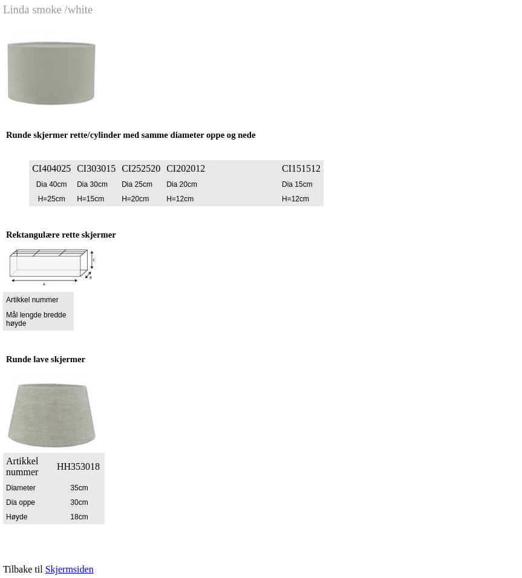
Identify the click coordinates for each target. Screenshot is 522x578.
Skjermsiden (69, 569)
